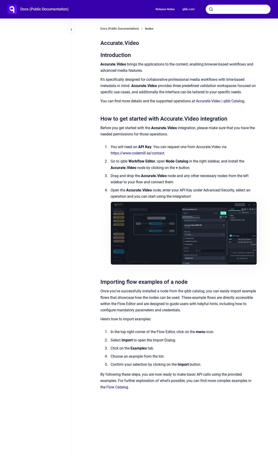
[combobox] (238, 9)
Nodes (149, 28)
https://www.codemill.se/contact (137, 153)
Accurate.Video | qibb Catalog (220, 101)
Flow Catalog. (117, 387)
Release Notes (165, 9)
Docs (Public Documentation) (44, 9)
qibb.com (188, 9)
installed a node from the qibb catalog (173, 291)
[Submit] (211, 9)
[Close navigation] (71, 29)
